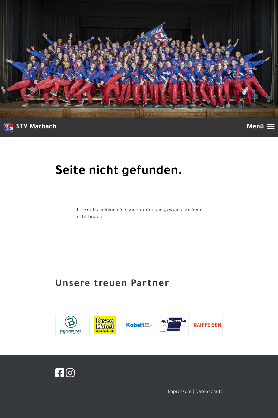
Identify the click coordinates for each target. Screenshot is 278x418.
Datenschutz (209, 392)
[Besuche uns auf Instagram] (70, 375)
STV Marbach (36, 127)
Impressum (180, 392)
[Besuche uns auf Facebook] (59, 375)
